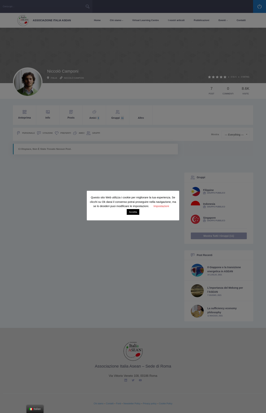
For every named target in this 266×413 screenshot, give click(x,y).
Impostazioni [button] (161, 206)
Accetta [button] (133, 212)
